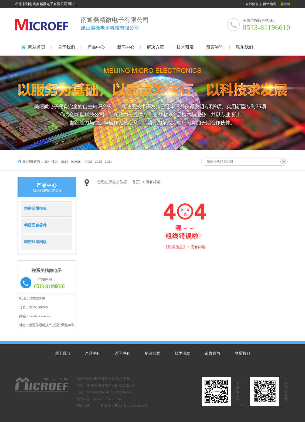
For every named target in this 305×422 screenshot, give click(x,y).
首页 (136, 182)
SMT (64, 161)
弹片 (54, 161)
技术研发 (182, 353)
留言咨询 (212, 353)
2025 (98, 161)
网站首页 (36, 47)
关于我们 (62, 353)
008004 (76, 161)
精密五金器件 (35, 225)
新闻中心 (122, 353)
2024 (108, 161)
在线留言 (252, 4)
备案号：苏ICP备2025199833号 (124, 406)
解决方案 (152, 353)
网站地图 (269, 4)
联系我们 (242, 353)
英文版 (285, 4)
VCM (88, 161)
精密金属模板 (35, 208)
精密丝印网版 (35, 242)
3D (47, 161)
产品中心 (92, 353)
